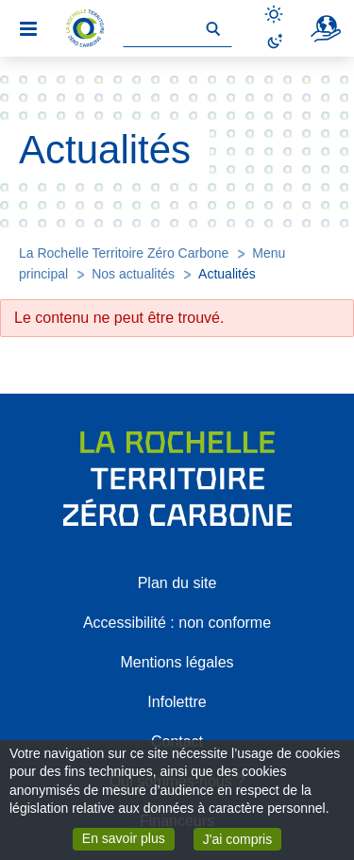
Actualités (227, 273)
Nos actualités (133, 273)
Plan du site (177, 583)
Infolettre (176, 702)
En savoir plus (128, 837)
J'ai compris (242, 838)
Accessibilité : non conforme (177, 623)
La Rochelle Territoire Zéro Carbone (123, 253)
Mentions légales (176, 662)
